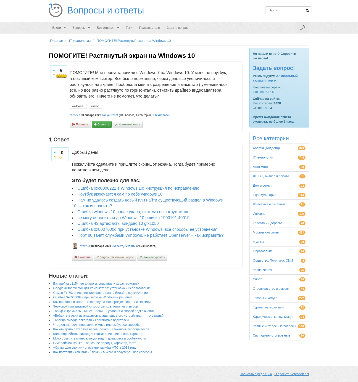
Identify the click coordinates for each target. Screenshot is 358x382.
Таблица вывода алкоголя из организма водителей (91, 320)
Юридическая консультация (273, 316)
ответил (85, 246)
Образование (263, 251)
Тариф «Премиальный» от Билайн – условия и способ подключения (104, 311)
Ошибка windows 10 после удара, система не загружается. (133, 212)
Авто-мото (260, 167)
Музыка (258, 242)
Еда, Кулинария (264, 195)
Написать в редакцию (256, 374)
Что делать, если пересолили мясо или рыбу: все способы (96, 324)
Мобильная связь (266, 232)
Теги (129, 27)
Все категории (271, 138)
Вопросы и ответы (105, 10)
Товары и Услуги (265, 298)
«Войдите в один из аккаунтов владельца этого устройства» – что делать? (108, 315)
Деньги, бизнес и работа (271, 176)
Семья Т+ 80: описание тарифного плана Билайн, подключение (100, 292)
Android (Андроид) (266, 148)
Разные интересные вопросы (274, 326)
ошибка (95, 106)
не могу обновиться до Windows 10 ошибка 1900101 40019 (133, 217)
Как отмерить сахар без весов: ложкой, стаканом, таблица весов (101, 329)
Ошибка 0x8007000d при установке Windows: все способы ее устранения (147, 229)
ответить (103, 124)
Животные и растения (269, 204)
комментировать (129, 124)
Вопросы (78, 27)
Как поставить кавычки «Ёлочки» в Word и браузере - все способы (102, 352)
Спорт (257, 279)
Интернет (260, 213)
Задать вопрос (178, 27)
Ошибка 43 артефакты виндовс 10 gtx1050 (118, 223)
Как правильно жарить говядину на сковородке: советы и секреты (102, 302)
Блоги (56, 27)
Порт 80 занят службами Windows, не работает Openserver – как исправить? (150, 235)
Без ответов (105, 27)
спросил (75, 115)
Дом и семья (262, 185)
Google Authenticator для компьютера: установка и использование (102, 288)
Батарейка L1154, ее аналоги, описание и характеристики (96, 283)
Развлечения (262, 270)
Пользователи (149, 27)
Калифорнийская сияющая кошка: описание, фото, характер (98, 334)
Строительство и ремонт (271, 288)
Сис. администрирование (272, 335)
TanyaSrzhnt (110, 115)
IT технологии (161, 115)
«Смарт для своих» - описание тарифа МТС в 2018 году (94, 347)
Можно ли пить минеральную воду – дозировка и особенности (99, 338)
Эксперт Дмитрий (123, 246)
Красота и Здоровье (268, 223)
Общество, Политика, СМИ (273, 260)
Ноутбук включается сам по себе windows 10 (120, 194)
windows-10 (78, 106)
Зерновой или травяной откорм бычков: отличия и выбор (95, 306)
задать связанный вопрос (117, 257)
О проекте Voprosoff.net (291, 374)
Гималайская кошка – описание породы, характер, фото (95, 343)
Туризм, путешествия (268, 307)
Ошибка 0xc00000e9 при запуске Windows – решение (92, 297)
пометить (82, 124)
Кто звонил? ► (264, 92)
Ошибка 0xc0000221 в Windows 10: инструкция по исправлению (138, 188)
